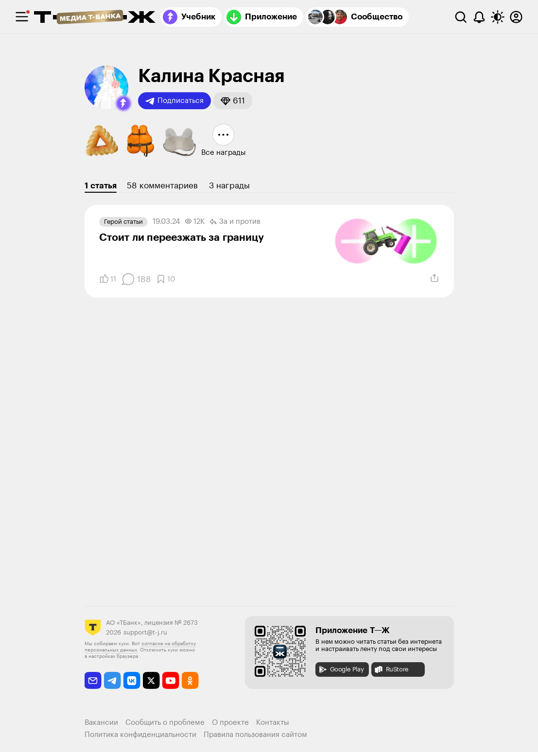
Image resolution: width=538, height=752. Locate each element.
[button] (123, 103)
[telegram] (112, 680)
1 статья (101, 186)
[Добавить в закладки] (165, 279)
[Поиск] (460, 17)
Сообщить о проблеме (165, 722)
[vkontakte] (131, 680)
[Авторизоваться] (516, 17)
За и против (234, 222)
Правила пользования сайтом (255, 734)
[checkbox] (22, 17)
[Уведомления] (479, 17)
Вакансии (101, 722)
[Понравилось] (108, 279)
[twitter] (151, 680)
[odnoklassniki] (190, 680)
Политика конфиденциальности (140, 734)
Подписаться (174, 101)
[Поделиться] (434, 278)
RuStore (391, 669)
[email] (93, 680)
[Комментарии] (136, 279)
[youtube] (170, 680)
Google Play (341, 669)
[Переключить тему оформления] (497, 17)
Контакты (272, 722)
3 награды (229, 186)
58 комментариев (162, 186)
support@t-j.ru (145, 632)
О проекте (230, 722)
